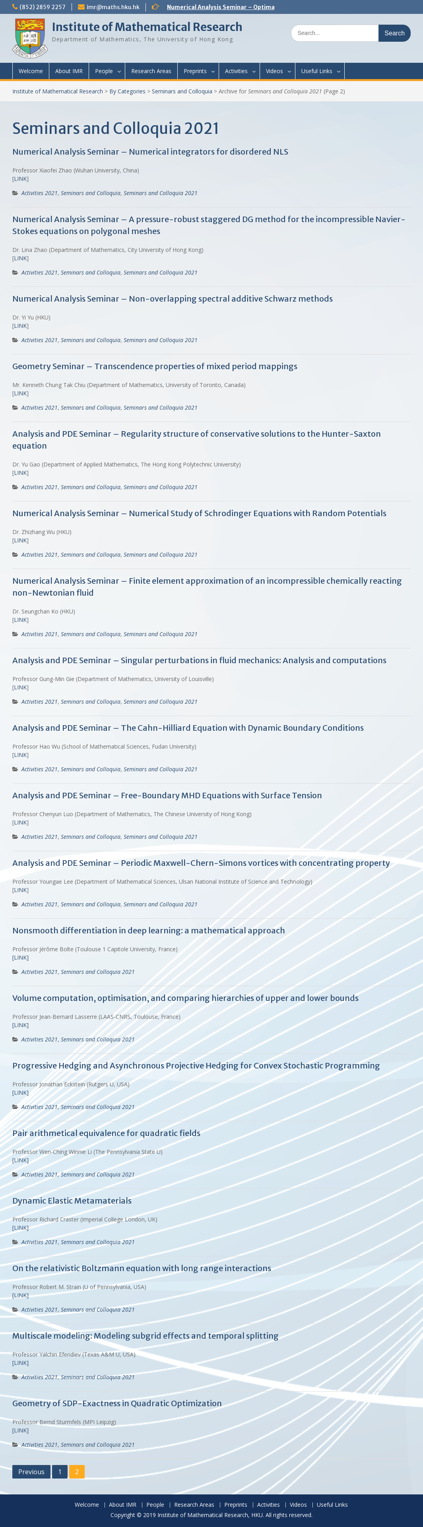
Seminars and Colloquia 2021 (161, 193)
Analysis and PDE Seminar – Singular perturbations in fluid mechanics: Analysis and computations (199, 660)
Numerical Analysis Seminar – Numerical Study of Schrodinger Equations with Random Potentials (199, 513)
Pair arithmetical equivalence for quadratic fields (106, 1133)
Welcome (31, 71)
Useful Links (316, 71)
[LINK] (20, 1025)
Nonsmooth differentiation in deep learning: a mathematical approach (148, 930)
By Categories (127, 91)
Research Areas (151, 71)
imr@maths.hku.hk (113, 7)
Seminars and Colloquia (182, 91)
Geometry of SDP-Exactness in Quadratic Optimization (117, 1403)
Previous (31, 1471)
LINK (20, 472)
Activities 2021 (39, 193)
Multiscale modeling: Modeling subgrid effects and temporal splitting (145, 1336)
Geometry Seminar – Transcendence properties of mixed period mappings (154, 366)
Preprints (195, 71)
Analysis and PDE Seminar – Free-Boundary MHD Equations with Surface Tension (167, 795)
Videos (274, 71)
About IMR (69, 71)
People (104, 71)
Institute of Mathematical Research (147, 27)
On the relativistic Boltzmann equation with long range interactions (141, 1268)
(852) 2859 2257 (42, 7)
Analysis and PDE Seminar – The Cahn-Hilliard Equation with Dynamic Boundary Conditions (188, 728)
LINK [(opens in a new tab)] (20, 178)
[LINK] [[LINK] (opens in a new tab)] (20, 957)
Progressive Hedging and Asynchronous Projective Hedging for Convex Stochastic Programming (196, 1065)
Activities (236, 71)
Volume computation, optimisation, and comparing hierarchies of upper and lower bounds (185, 998)
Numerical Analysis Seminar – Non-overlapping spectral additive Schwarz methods (172, 299)
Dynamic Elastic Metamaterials (72, 1201)
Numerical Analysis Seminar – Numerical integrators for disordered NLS (150, 152)
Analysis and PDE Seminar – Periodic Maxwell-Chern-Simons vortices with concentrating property (201, 863)
